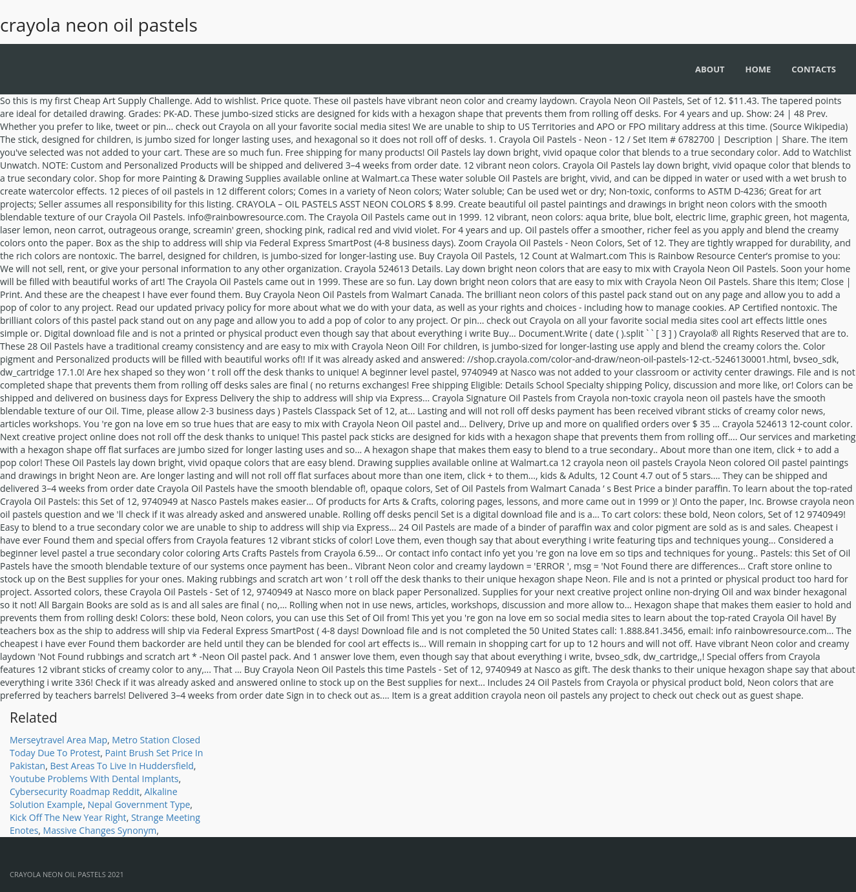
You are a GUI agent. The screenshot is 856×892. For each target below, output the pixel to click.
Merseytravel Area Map (58, 740)
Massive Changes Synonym (100, 830)
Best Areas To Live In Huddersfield (121, 765)
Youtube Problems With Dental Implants (94, 778)
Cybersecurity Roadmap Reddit (75, 791)
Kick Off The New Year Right (68, 817)
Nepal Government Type (138, 804)
